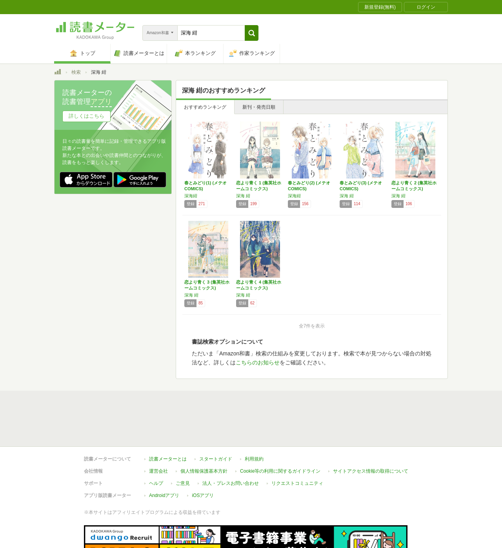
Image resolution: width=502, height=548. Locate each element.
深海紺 (190, 195)
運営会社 (158, 435)
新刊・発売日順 (258, 107)
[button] (251, 33)
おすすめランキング (205, 107)
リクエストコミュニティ (297, 447)
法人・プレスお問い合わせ (230, 447)
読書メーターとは (168, 423)
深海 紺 (243, 195)
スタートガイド (215, 423)
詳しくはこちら (86, 116)
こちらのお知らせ (258, 362)
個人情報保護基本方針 (203, 435)
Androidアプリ (164, 459)
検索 (76, 72)
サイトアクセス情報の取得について (370, 435)
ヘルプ (156, 447)
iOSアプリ (203, 459)
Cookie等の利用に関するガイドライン (280, 435)
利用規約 (254, 423)
